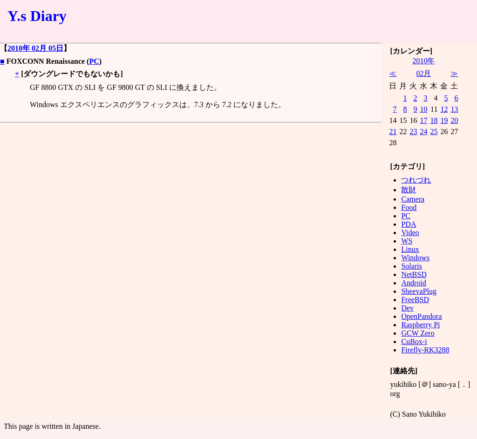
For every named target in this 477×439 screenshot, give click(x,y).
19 (444, 120)
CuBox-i (414, 341)
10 (423, 109)
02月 (423, 73)
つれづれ (416, 180)
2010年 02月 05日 (35, 48)
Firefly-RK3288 (425, 350)
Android (413, 283)
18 (433, 120)
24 (423, 131)
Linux (410, 249)
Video (410, 232)
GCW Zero (417, 333)
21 (392, 131)
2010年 (423, 61)
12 (444, 109)
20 (454, 120)
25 (433, 131)
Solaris (411, 266)
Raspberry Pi (420, 325)
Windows (415, 258)
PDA (408, 224)
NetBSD (413, 274)
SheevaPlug (418, 291)
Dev (407, 308)
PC (94, 61)
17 (423, 120)
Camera (412, 199)
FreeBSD (415, 300)
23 (413, 131)
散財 (408, 190)
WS (406, 241)
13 (454, 109)
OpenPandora (421, 316)
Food (408, 207)
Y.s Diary (37, 15)
